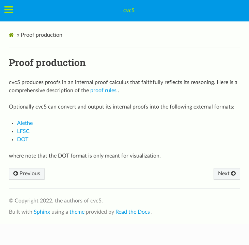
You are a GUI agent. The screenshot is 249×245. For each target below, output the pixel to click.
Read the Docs (133, 212)
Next (227, 173)
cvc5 (129, 10)
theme (77, 212)
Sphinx (42, 212)
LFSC (23, 131)
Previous (26, 173)
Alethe (25, 123)
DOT (22, 139)
